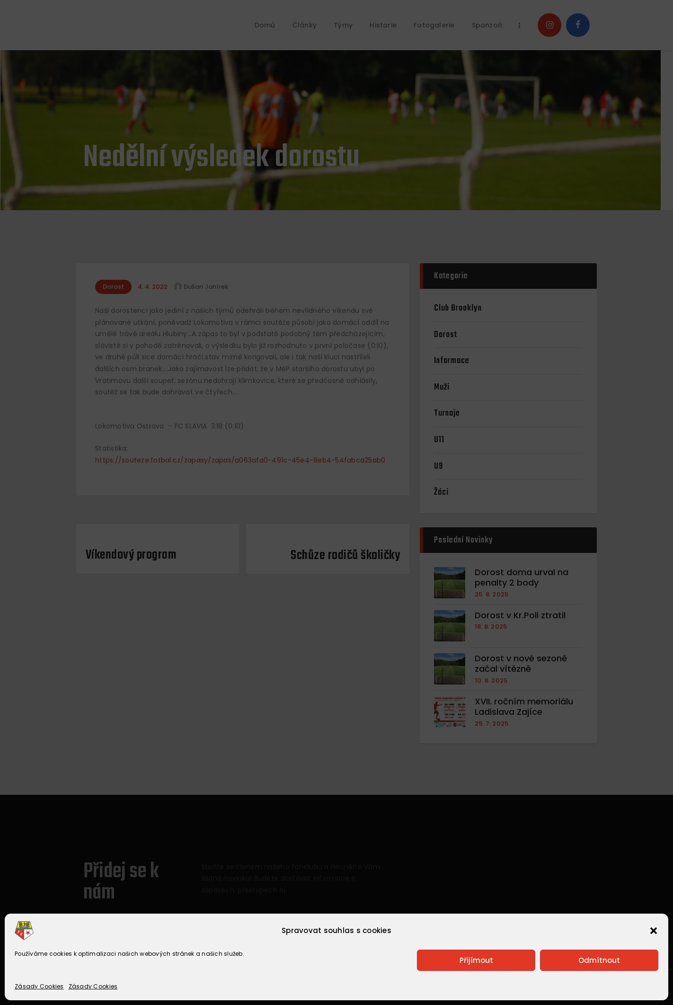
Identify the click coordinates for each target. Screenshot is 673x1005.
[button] (653, 930)
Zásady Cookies (39, 986)
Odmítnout (599, 960)
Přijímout (476, 960)
